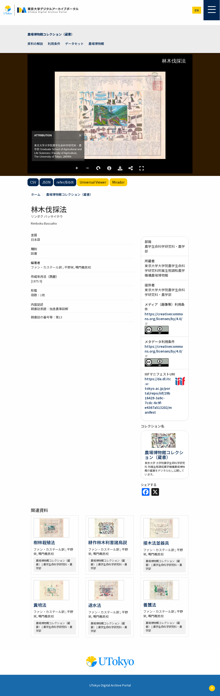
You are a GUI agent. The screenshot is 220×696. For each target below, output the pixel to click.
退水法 (94, 605)
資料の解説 (35, 43)
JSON (46, 182)
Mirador (118, 182)
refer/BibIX (65, 182)
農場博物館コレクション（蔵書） (51, 34)
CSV (33, 182)
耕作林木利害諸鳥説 (107, 542)
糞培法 (39, 605)
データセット (74, 43)
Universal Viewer (93, 182)
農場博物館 (96, 43)
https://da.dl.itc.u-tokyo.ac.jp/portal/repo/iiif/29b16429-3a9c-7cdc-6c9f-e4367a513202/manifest (158, 395)
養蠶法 (149, 604)
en (197, 10)
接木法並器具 (156, 543)
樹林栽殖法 (44, 542)
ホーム (35, 194)
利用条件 (54, 43)
